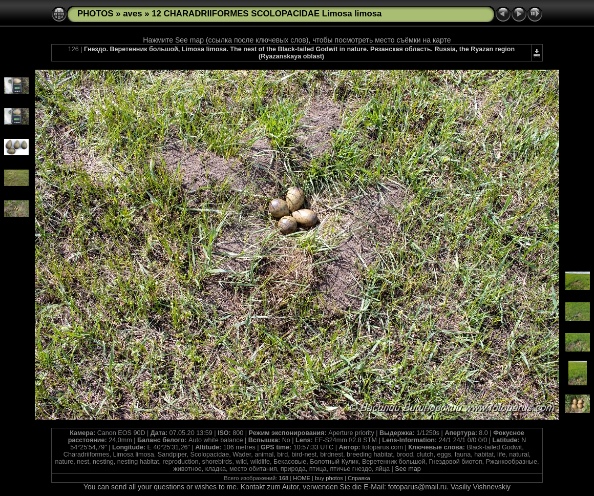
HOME (301, 478)
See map (407, 468)
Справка (359, 478)
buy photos (329, 478)
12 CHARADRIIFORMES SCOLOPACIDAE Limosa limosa (266, 13)
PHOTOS (95, 13)
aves (132, 13)
